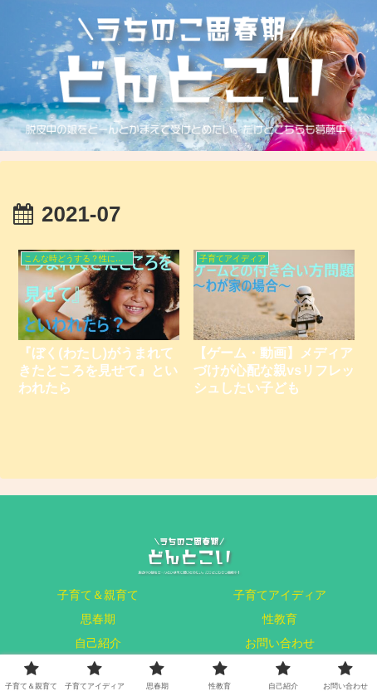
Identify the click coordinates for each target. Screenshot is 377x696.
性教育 (279, 618)
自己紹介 (98, 643)
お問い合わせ (280, 643)
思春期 (98, 618)
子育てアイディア (279, 594)
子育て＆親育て (98, 594)
